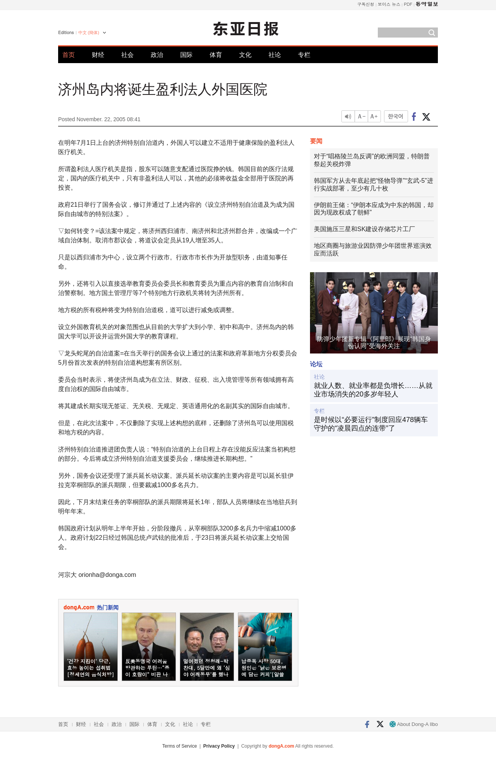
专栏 (304, 54)
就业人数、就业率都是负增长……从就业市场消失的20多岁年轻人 (373, 390)
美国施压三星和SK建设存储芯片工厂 (364, 229)
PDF (408, 4)
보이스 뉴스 (389, 4)
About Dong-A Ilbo (413, 724)
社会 (127, 54)
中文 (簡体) (88, 32)
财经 (98, 54)
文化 (245, 54)
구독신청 (365, 4)
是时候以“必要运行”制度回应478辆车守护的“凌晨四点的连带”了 (371, 424)
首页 (68, 54)
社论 (275, 54)
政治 (157, 54)
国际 (186, 54)
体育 (216, 54)
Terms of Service (179, 746)
